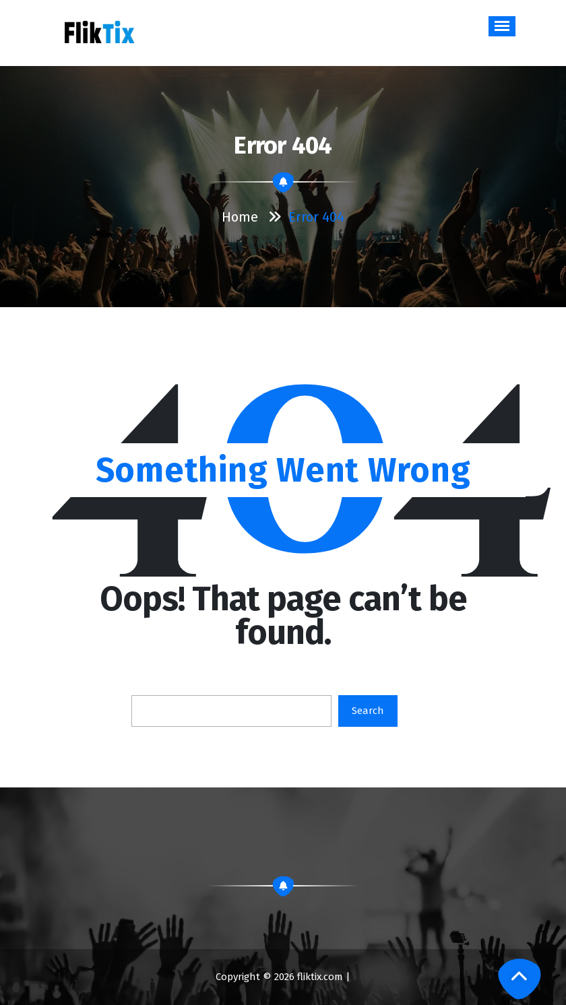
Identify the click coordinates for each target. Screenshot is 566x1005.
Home (240, 217)
